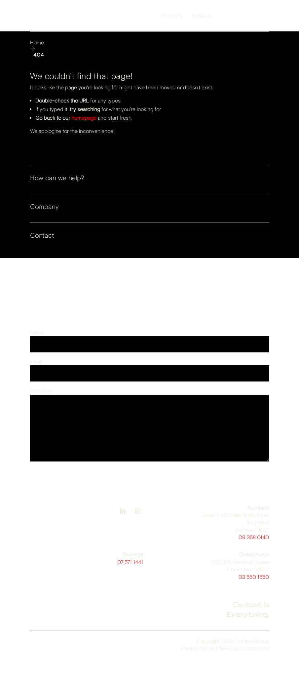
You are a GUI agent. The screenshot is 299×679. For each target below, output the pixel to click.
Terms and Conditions (243, 648)
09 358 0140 (254, 537)
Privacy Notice (197, 648)
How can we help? (57, 178)
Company (44, 207)
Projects (172, 16)
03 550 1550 (254, 577)
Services (202, 16)
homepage (83, 118)
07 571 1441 (130, 562)
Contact (42, 235)
